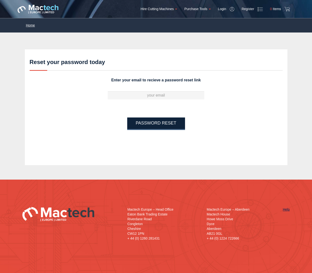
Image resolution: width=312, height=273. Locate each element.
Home (30, 25)
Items (280, 9)
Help (286, 209)
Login (226, 9)
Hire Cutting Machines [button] (159, 9)
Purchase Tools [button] (197, 9)
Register (252, 9)
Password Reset (156, 123)
